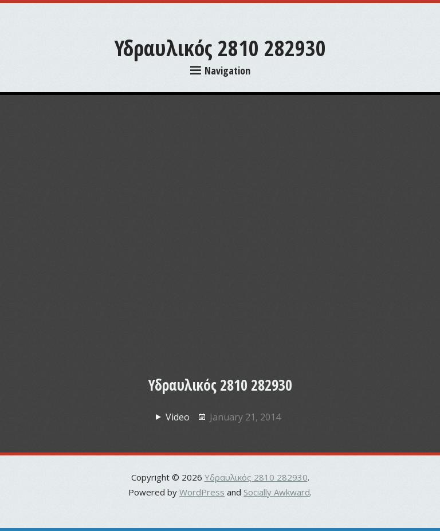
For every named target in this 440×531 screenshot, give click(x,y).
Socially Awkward (276, 492)
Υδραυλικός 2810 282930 (220, 47)
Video (178, 417)
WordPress (202, 492)
